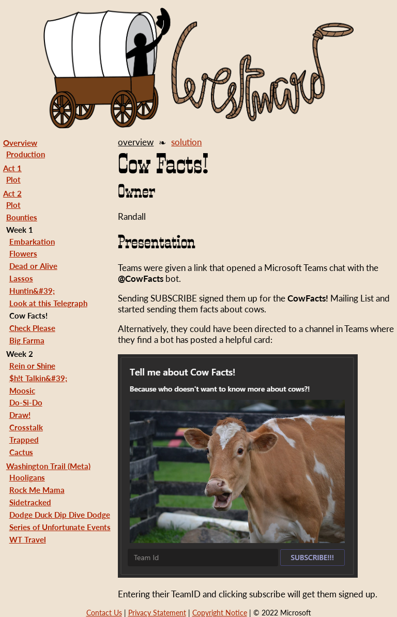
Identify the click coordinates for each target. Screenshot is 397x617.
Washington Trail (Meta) (48, 466)
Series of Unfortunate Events (60, 527)
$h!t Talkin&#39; (38, 378)
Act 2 (12, 193)
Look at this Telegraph (48, 303)
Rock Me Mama (37, 489)
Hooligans (27, 477)
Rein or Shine (32, 365)
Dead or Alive (33, 265)
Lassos (21, 278)
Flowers (23, 253)
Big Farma (26, 340)
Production (25, 154)
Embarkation (32, 241)
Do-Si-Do (25, 402)
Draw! (19, 414)
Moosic (22, 390)
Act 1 (12, 168)
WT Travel (27, 539)
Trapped (24, 439)
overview (136, 142)
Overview (20, 142)
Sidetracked (30, 502)
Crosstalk (26, 427)
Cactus (21, 452)
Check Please (32, 328)
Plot (13, 179)
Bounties (21, 217)
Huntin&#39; (32, 290)
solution (186, 142)
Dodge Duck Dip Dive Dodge (59, 514)
